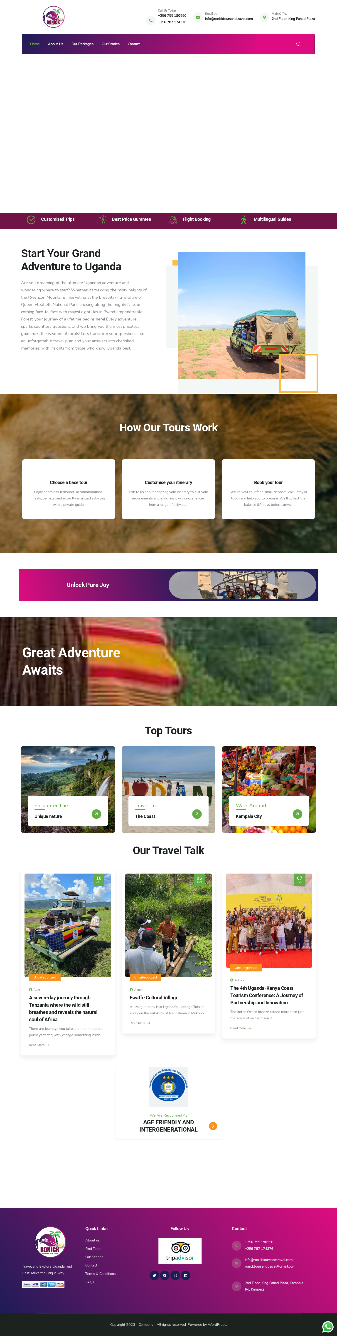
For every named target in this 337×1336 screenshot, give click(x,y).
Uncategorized (45, 977)
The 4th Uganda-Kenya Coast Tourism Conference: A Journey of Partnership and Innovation (266, 995)
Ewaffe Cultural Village (154, 998)
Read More (39, 1045)
